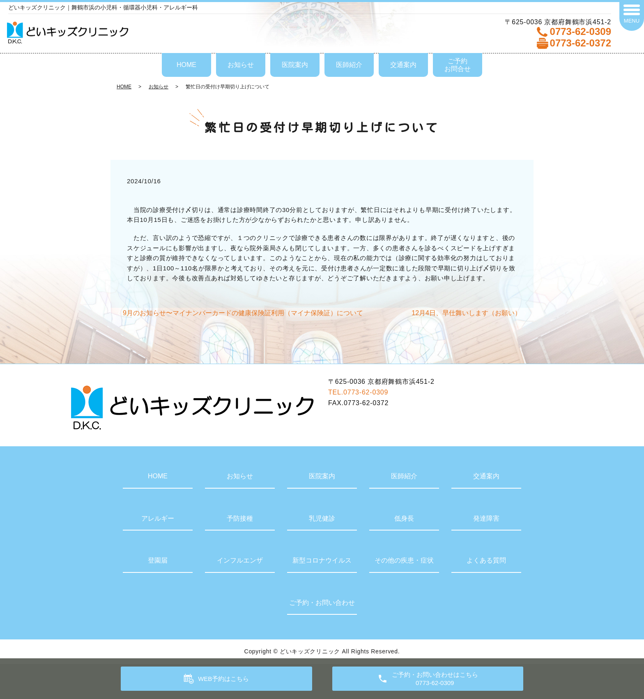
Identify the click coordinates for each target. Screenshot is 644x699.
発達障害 (486, 518)
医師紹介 (349, 64)
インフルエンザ (240, 560)
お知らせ (241, 64)
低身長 (404, 518)
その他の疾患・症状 (404, 560)
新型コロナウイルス (322, 560)
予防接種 (240, 518)
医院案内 (295, 64)
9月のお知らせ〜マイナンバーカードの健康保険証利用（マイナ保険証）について (243, 312)
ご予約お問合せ (457, 65)
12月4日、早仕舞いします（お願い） (466, 312)
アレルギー (157, 518)
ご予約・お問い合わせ (322, 602)
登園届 (158, 560)
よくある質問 (486, 560)
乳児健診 (322, 518)
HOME (186, 64)
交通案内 (403, 64)
